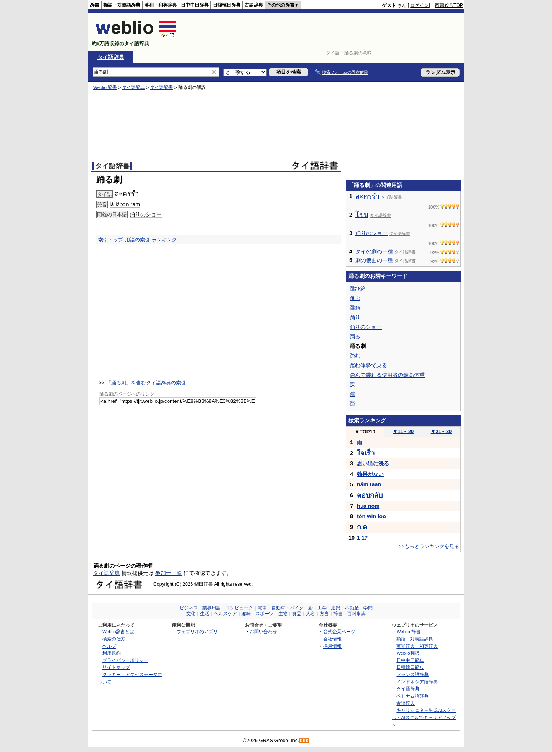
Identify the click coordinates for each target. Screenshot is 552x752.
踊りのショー (146, 214)
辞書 (94, 5)
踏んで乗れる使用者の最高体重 (387, 375)
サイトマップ (116, 667)
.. (363, 527)
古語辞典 (254, 5)
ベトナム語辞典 (412, 695)
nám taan (369, 484)
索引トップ (110, 240)
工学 (322, 608)
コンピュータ (239, 608)
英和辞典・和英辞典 (417, 646)
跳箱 (355, 308)
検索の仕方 (113, 638)
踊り (355, 317)
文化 (191, 613)
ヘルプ (109, 646)
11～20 (403, 431)
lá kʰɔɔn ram (125, 204)
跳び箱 (358, 289)
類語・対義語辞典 (122, 5)
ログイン (419, 5)
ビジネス (188, 608)
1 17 (362, 538)
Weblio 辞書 (105, 87)
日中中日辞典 (195, 5)
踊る (355, 336)
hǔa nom (368, 506)
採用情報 (332, 646)
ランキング (164, 240)
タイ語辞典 (110, 57)
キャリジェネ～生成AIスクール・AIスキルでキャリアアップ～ (424, 717)
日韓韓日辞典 (226, 5)
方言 (324, 613)
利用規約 (111, 652)
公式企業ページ (339, 631)
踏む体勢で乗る (368, 365)
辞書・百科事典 (350, 613)
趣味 (246, 613)
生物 (283, 613)
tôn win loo (371, 516)
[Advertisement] (323, 32)
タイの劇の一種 (374, 251)
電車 (262, 608)
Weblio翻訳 (407, 652)
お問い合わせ (263, 631)
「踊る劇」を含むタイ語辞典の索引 (146, 383)
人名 (310, 613)
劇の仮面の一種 (374, 260)
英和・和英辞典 (161, 5)
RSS (304, 741)
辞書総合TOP (449, 5)
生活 (204, 613)
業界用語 (211, 608)
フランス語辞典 (412, 674)
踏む (355, 356)
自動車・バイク (287, 608)
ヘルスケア (225, 613)
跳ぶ (355, 298)
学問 (368, 608)
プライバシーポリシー (125, 660)
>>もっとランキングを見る (429, 546)
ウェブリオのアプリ (197, 631)
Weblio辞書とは (118, 631)
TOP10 (365, 432)
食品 (296, 613)
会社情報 (332, 638)
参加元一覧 (168, 573)
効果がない (370, 474)
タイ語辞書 (161, 87)
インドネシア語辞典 (417, 681)
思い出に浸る (373, 463)
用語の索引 (137, 240)
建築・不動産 (345, 608)
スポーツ (264, 613)
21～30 (441, 431)
